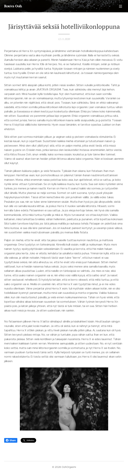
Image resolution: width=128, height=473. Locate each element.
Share (11, 440)
